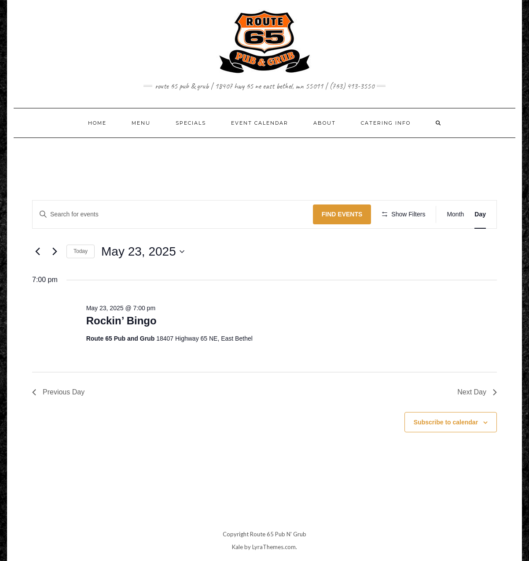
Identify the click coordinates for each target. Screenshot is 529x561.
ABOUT (324, 123)
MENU (141, 123)
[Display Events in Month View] (455, 214)
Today (80, 251)
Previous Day (58, 392)
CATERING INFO (386, 123)
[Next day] (54, 251)
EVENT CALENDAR (259, 123)
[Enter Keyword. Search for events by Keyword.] (173, 214)
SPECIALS (191, 123)
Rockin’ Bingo (121, 321)
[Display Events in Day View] (480, 214)
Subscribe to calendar (446, 422)
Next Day (477, 392)
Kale (237, 546)
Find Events (342, 214)
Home (97, 123)
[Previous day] (37, 251)
